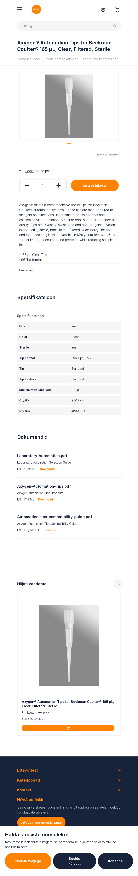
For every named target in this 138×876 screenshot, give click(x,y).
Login (29, 171)
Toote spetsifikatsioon (61, 59)
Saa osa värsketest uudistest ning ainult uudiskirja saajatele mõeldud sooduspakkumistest (68, 809)
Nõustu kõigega (28, 861)
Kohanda (115, 861)
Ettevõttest (27, 770)
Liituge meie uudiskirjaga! (41, 822)
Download (47, 469)
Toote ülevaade (29, 59)
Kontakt (24, 790)
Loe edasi (26, 270)
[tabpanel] (69, 106)
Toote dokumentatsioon (100, 59)
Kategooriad (28, 780)
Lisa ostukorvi (94, 185)
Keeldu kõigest (75, 861)
